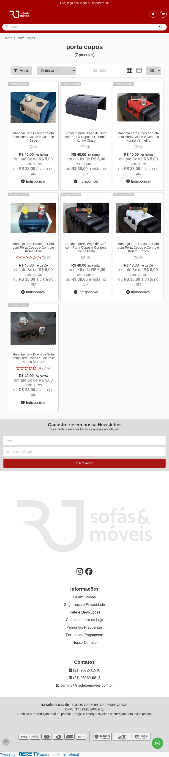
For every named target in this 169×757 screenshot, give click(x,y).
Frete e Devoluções (85, 612)
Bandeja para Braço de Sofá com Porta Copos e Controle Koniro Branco (138, 247)
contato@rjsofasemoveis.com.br (84, 685)
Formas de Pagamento (84, 635)
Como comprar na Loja (84, 620)
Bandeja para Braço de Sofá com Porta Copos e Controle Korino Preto (85, 247)
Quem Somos (84, 597)
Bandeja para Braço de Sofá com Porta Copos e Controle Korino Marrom (33, 357)
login (83, 3)
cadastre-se (100, 3)
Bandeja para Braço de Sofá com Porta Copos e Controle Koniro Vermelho (138, 136)
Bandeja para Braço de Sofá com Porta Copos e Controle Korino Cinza (85, 136)
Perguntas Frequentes (84, 627)
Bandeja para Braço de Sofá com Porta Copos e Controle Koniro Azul (33, 247)
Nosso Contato (84, 642)
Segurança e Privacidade (84, 605)
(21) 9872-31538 (84, 670)
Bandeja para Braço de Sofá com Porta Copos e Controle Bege (33, 136)
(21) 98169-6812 (84, 678)
